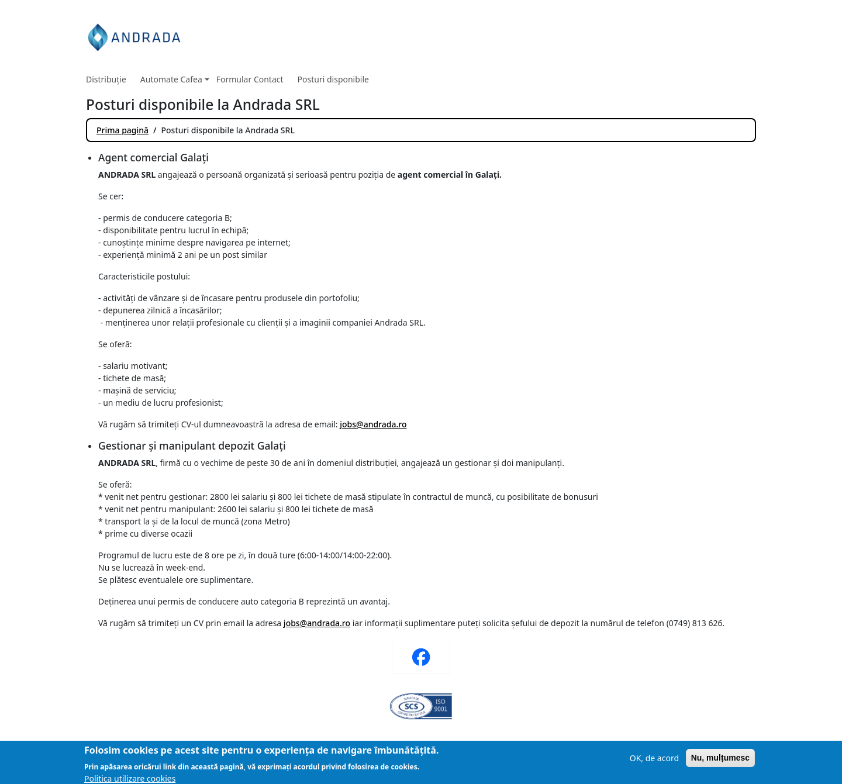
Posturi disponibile (333, 79)
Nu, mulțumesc (720, 764)
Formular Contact (250, 79)
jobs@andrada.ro (373, 424)
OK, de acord (654, 764)
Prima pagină (122, 130)
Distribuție (106, 79)
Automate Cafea (174, 79)
